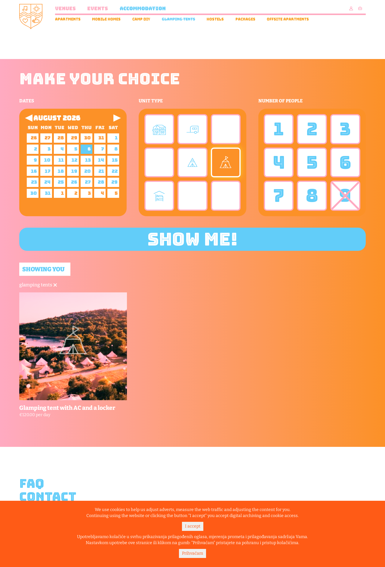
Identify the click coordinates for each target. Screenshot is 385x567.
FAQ (31, 483)
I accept (192, 526)
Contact (47, 496)
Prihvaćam (192, 553)
